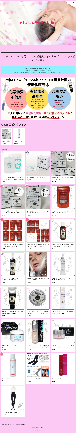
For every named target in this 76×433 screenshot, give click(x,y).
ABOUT (36, 50)
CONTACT (45, 50)
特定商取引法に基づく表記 (19, 424)
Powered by (38, 430)
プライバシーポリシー (6, 424)
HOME (29, 50)
